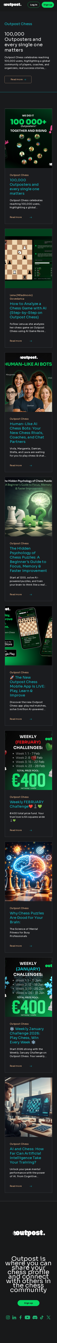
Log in (33, 4)
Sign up (48, 4)
